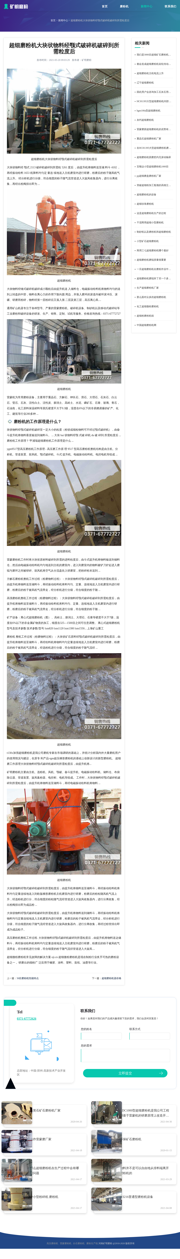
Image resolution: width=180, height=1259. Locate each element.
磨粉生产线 (92, 1254)
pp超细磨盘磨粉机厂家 (149, 176)
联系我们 (170, 6)
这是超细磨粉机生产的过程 (151, 213)
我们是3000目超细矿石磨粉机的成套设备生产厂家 (155, 54)
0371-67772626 (26, 1018)
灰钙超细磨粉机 (145, 120)
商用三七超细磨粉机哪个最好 (153, 250)
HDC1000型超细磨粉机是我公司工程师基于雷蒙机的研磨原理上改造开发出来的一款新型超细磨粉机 (149, 1113)
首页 (105, 6)
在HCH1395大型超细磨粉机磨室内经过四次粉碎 (155, 148)
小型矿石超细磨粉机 (148, 241)
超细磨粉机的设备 (146, 194)
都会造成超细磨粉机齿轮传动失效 (155, 64)
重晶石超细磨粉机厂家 (149, 138)
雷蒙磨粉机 (65, 1254)
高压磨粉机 (52, 1254)
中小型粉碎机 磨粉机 (51, 1205)
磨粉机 (124, 6)
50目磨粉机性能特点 (28, 978)
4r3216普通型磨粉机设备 (144, 1205)
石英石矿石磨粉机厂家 (52, 1110)
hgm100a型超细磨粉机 (149, 110)
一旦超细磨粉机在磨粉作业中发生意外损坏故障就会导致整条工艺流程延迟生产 (155, 269)
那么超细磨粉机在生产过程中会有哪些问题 (58, 1176)
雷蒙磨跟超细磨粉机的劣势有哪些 (155, 129)
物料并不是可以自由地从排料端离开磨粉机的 (148, 1176)
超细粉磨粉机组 (145, 315)
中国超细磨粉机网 (146, 325)
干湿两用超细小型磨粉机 (150, 222)
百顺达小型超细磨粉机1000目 (153, 166)
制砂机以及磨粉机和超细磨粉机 (154, 232)
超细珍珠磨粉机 (145, 204)
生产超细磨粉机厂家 (148, 287)
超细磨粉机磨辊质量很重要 (151, 259)
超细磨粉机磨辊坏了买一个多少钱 (155, 278)
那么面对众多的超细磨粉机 (151, 297)
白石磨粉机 (79, 1254)
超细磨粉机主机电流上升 (150, 73)
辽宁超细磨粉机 (145, 82)
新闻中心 (146, 6)
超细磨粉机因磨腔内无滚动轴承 (154, 157)
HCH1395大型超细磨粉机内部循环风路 (155, 101)
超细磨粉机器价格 (111, 978)
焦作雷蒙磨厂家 (48, 1142)
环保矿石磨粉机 (138, 1142)
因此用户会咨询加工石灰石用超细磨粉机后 (155, 92)
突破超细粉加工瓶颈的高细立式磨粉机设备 (155, 185)
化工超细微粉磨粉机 (148, 306)
